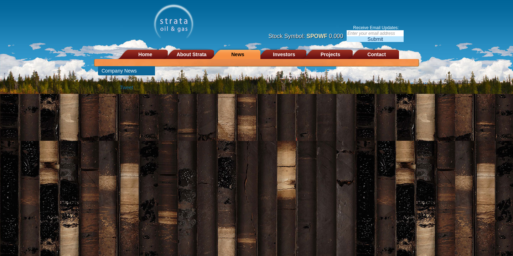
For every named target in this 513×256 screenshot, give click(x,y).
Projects (330, 54)
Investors (284, 54)
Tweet (126, 87)
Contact (376, 54)
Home (145, 54)
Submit (375, 39)
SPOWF (316, 36)
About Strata (192, 54)
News (237, 54)
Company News (119, 71)
